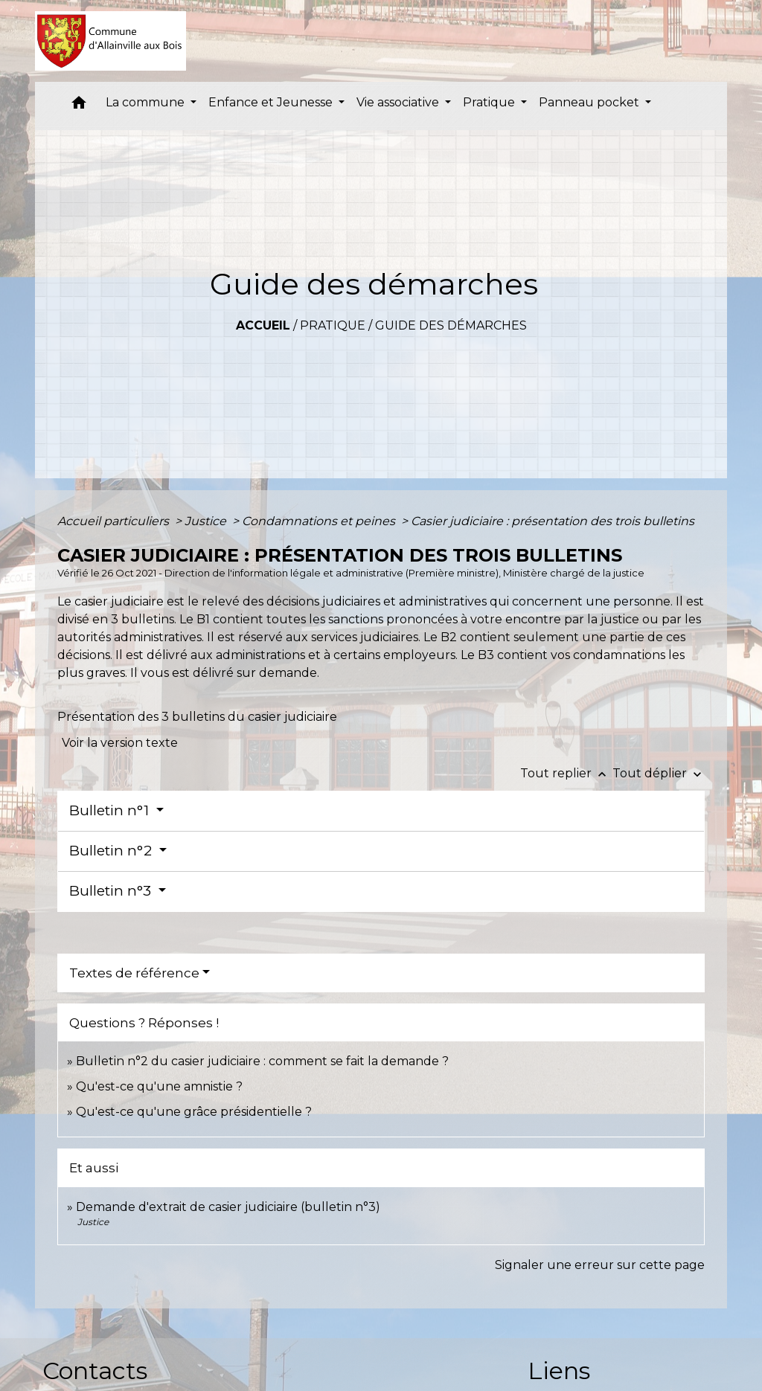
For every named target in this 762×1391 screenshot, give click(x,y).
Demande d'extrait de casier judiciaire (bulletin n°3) (228, 1207)
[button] (79, 106)
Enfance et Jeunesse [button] (272, 102)
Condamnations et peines (320, 521)
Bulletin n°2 (112, 850)
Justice (207, 521)
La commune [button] (147, 102)
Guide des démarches (451, 325)
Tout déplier (658, 773)
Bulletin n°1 (111, 810)
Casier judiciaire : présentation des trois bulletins (552, 521)
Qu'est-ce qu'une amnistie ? (159, 1086)
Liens (559, 1370)
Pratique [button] (490, 102)
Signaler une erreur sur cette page (600, 1265)
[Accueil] (110, 40)
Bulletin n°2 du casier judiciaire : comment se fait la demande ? (262, 1061)
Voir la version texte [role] (120, 743)
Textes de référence (134, 973)
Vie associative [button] (399, 102)
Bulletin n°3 (112, 890)
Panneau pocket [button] (590, 102)
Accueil (263, 325)
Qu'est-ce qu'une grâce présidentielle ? (194, 1112)
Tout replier (566, 773)
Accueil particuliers (114, 521)
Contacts (94, 1370)
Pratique (332, 325)
